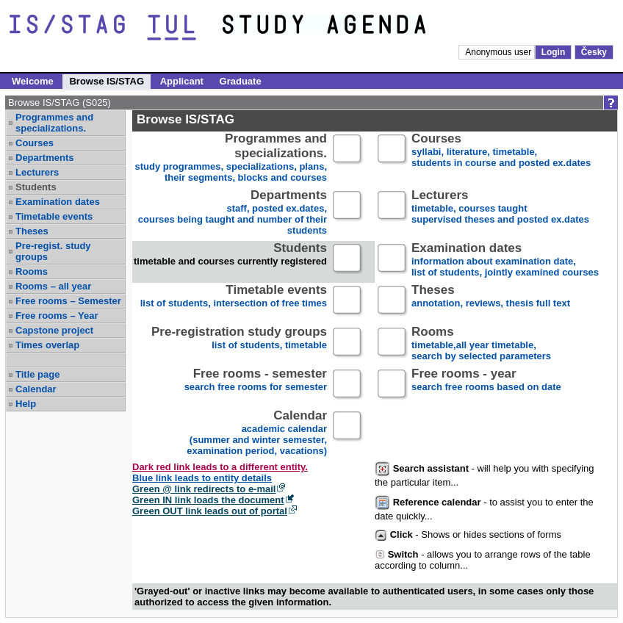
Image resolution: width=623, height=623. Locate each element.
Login (553, 52)
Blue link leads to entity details (202, 477)
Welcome (33, 81)
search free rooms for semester (255, 386)
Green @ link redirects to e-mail (204, 488)
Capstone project (54, 330)
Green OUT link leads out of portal (209, 510)
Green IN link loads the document (208, 499)
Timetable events (54, 216)
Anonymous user (499, 52)
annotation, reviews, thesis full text (490, 302)
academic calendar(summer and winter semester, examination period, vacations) (257, 433)
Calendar (36, 389)
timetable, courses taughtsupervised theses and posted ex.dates (500, 207)
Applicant (182, 81)
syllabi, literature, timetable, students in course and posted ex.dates (501, 151)
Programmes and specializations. (54, 123)
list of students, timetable (239, 344)
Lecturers (37, 172)
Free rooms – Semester (68, 300)
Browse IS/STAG (106, 81)
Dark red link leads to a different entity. (220, 466)
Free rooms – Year (56, 315)
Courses (34, 142)
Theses (31, 231)
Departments (44, 157)
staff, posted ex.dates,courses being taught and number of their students (232, 213)
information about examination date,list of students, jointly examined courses (505, 260)
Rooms (31, 271)
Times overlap (47, 344)
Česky (594, 52)
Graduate (241, 81)
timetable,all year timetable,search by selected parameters (481, 344)
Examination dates (57, 201)
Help (25, 403)
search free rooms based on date (486, 386)
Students (36, 186)
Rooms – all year (53, 286)
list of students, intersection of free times (233, 302)
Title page (37, 374)
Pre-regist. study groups (53, 251)
